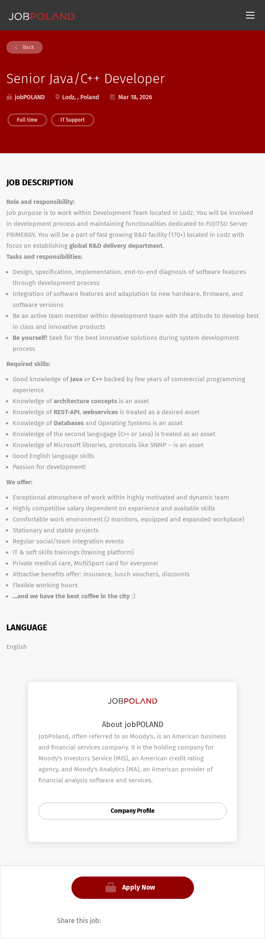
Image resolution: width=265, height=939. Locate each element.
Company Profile (133, 810)
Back (28, 47)
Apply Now (138, 887)
